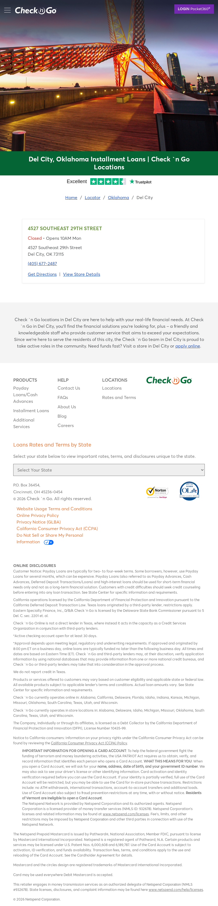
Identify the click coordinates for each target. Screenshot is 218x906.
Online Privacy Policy (38, 515)
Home (71, 197)
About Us (67, 406)
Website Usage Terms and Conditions (54, 508)
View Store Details (81, 274)
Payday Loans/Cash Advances (25, 394)
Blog (62, 416)
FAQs (63, 397)
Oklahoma (118, 197)
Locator (92, 197)
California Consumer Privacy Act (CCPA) (57, 528)
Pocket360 (194, 8)
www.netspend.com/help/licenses (176, 889)
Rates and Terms (119, 397)
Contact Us (69, 388)
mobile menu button (33, 10)
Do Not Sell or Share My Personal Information (50, 538)
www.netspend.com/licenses (126, 814)
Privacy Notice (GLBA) (39, 522)
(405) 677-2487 (42, 263)
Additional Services (23, 423)
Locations (112, 388)
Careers (66, 425)
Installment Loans (31, 410)
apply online (187, 346)
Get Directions (42, 274)
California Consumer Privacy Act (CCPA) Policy (89, 743)
